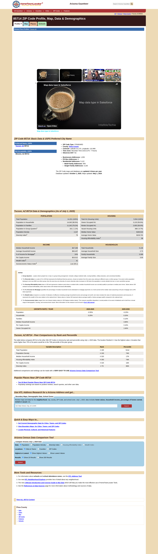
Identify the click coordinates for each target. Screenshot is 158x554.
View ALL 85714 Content (25, 500)
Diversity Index (53, 445)
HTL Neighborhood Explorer (35, 479)
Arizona (29, 11)
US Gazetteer (18, 11)
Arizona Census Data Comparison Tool (84, 371)
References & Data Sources (34, 486)
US (115, 13)
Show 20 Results (29, 457)
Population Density (38, 445)
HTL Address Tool (75, 476)
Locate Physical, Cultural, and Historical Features (36, 430)
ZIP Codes (56, 11)
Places (33, 24)
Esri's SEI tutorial (89, 302)
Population (25, 445)
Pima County (127, 13)
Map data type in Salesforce (57, 85)
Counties (39, 11)
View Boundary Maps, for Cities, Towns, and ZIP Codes (38, 426)
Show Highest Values (38, 453)
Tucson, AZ (33, 29)
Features (67, 11)
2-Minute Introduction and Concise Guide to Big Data (44, 483)
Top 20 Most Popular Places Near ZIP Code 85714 (36, 382)
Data (20, 510)
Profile (17, 24)
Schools (42, 24)
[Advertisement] (61, 47)
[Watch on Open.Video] (47, 126)
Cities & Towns (30, 449)
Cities (47, 11)
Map (26, 24)
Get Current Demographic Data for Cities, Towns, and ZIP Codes (42, 423)
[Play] (93, 75)
